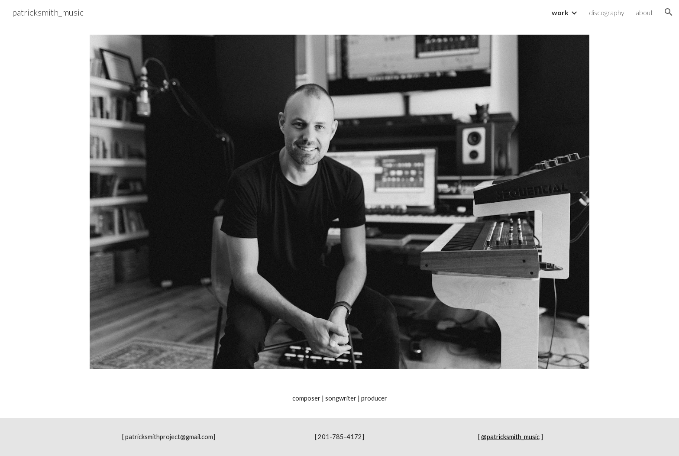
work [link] (560, 12)
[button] (668, 12)
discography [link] (606, 12)
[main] (339, 398)
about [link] (644, 12)
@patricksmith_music (510, 436)
